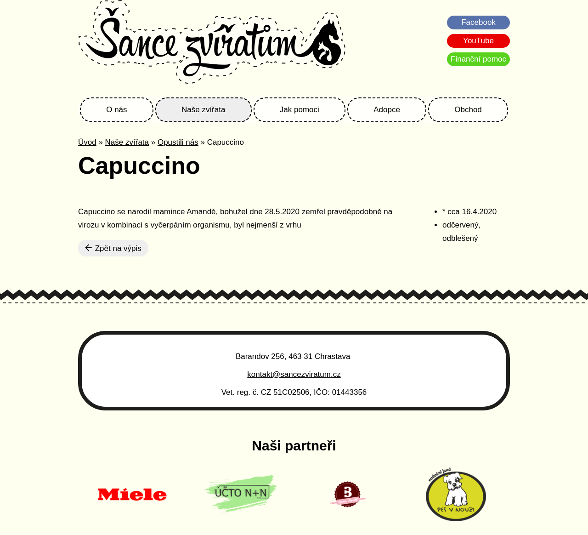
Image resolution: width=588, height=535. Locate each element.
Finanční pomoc (478, 59)
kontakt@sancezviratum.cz (293, 374)
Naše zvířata (203, 109)
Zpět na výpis (113, 248)
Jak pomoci (299, 109)
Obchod (468, 109)
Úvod (87, 142)
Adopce (386, 109)
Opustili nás (178, 142)
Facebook (478, 22)
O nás (116, 109)
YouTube (478, 40)
